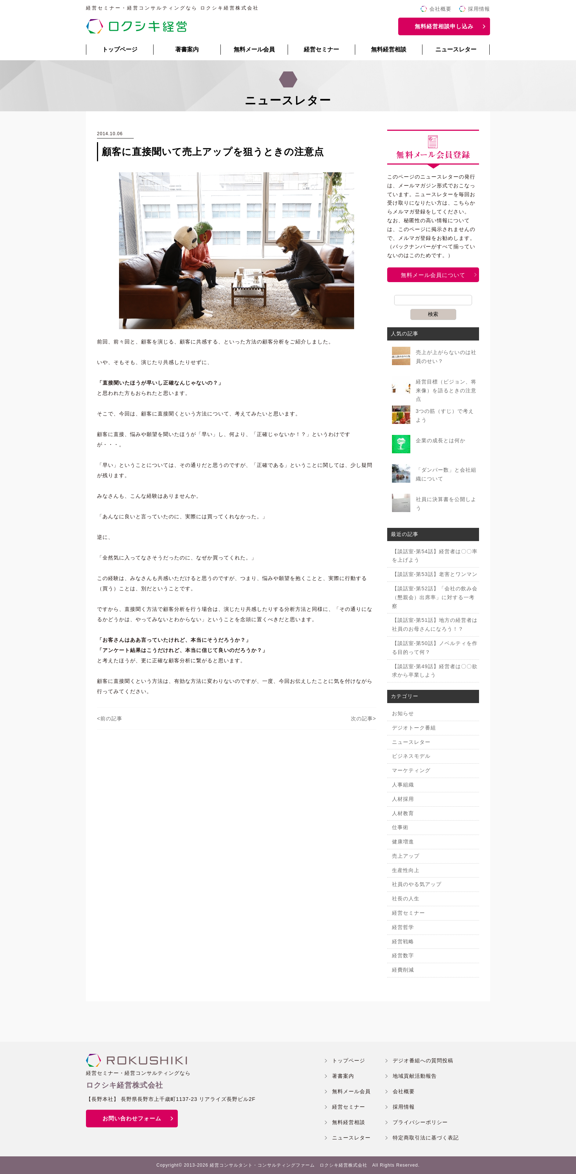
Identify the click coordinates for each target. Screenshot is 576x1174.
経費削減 (403, 970)
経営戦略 (403, 941)
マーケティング (411, 770)
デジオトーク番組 (414, 728)
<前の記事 (109, 718)
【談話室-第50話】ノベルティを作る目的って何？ (435, 647)
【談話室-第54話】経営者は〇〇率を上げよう (435, 555)
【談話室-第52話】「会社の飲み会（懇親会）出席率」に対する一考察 (435, 597)
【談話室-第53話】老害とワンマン (435, 574)
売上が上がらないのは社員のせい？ (446, 356)
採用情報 (479, 9)
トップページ (119, 49)
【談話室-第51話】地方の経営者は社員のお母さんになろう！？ (435, 624)
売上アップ (406, 856)
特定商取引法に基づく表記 (426, 1138)
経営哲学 (403, 927)
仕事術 (400, 827)
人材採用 (403, 799)
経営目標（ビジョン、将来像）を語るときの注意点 (446, 390)
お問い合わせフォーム (131, 1118)
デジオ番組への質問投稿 (423, 1060)
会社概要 (440, 9)
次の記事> (363, 718)
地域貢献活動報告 (415, 1076)
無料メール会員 (254, 49)
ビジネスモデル (411, 756)
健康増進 (403, 842)
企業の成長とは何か (440, 440)
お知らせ (403, 713)
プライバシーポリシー (420, 1122)
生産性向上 (406, 870)
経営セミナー (321, 49)
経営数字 (403, 955)
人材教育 (403, 813)
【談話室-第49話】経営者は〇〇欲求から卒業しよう (435, 670)
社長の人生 (406, 898)
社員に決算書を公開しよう (446, 503)
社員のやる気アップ (417, 884)
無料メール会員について (433, 275)
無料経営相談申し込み (444, 26)
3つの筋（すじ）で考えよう (445, 415)
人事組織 (403, 785)
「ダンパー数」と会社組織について (446, 474)
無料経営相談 (388, 49)
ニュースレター (455, 49)
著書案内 (187, 49)
